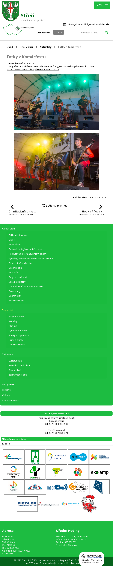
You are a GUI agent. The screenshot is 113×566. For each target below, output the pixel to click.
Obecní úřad (8, 228)
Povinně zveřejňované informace (25, 249)
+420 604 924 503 (58, 423)
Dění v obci (26, 47)
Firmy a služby (16, 339)
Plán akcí (13, 325)
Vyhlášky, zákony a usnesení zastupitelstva (31, 258)
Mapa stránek (67, 560)
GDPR (12, 239)
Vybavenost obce (18, 330)
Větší (61, 32)
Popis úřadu (15, 244)
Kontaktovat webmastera (46, 560)
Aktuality (45, 47)
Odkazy (6, 395)
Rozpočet (14, 272)
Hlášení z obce (16, 316)
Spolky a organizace (19, 335)
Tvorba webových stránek (52, 563)
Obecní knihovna (17, 344)
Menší (55, 32)
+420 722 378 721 (58, 432)
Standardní (58, 32)
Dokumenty (15, 291)
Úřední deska (15, 267)
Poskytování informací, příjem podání (28, 253)
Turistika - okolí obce (19, 365)
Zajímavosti (8, 354)
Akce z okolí (15, 369)
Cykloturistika (15, 360)
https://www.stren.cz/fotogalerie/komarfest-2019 (33, 69)
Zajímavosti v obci (18, 374)
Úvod (10, 47)
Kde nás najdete (10, 400)
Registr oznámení (18, 277)
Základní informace (18, 235)
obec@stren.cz (70, 545)
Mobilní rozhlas (16, 300)
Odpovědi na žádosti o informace (26, 286)
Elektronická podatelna (20, 263)
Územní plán (15, 295)
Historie (6, 389)
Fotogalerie (8, 384)
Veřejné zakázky (17, 281)
